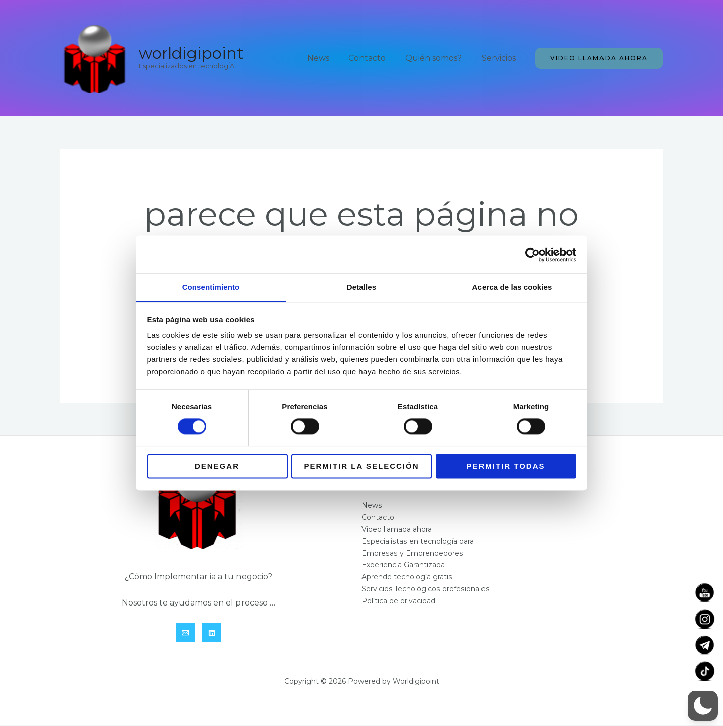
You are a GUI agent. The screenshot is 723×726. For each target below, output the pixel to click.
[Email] (185, 633)
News (330, 58)
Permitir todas (505, 466)
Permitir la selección (361, 466)
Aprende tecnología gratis (407, 577)
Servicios (500, 58)
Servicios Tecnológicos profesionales (425, 589)
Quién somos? (438, 58)
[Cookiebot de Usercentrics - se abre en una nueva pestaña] (532, 254)
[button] (599, 58)
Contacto (375, 58)
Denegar (217, 466)
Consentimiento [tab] (211, 287)
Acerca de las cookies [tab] (512, 287)
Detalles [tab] (361, 287)
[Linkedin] (211, 633)
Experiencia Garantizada (403, 565)
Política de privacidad (398, 602)
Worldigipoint (191, 53)
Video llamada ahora (397, 529)
